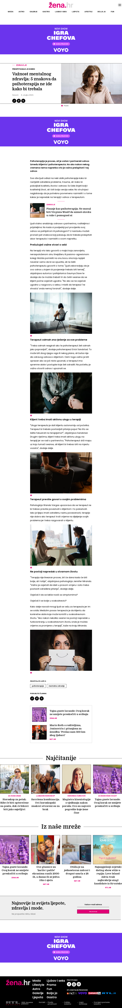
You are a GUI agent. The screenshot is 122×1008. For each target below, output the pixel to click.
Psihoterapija (38, 686)
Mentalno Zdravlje (57, 686)
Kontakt (42, 1002)
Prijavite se (93, 911)
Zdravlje (21, 65)
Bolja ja (102, 11)
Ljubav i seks (61, 11)
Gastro (46, 11)
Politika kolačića (67, 1003)
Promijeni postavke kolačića (102, 1003)
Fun (112, 11)
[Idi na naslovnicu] (61, 7)
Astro (21, 11)
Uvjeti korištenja (83, 1003)
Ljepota (75, 11)
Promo (51, 985)
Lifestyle (88, 11)
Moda (10, 11)
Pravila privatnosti (52, 1003)
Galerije (33, 11)
